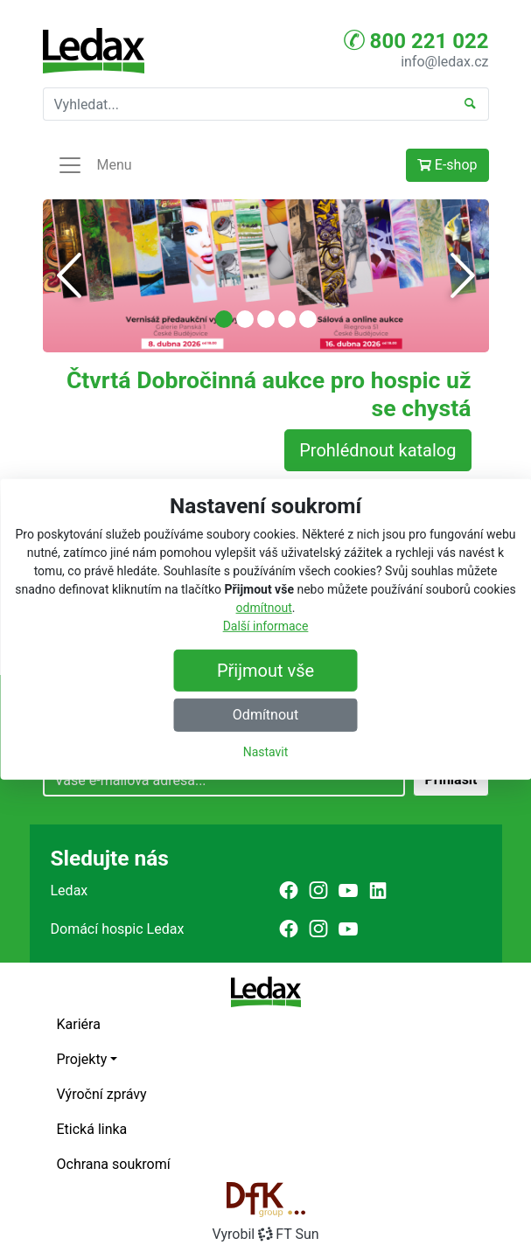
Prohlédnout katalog (377, 450)
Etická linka (92, 1129)
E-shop (447, 165)
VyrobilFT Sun (265, 1234)
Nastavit (266, 752)
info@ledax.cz (444, 61)
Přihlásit (450, 779)
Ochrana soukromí (114, 1164)
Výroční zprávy (102, 1094)
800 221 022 (416, 40)
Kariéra (79, 1024)
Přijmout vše (265, 670)
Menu (94, 165)
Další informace (266, 626)
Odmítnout (265, 714)
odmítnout (264, 608)
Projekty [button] (82, 1059)
